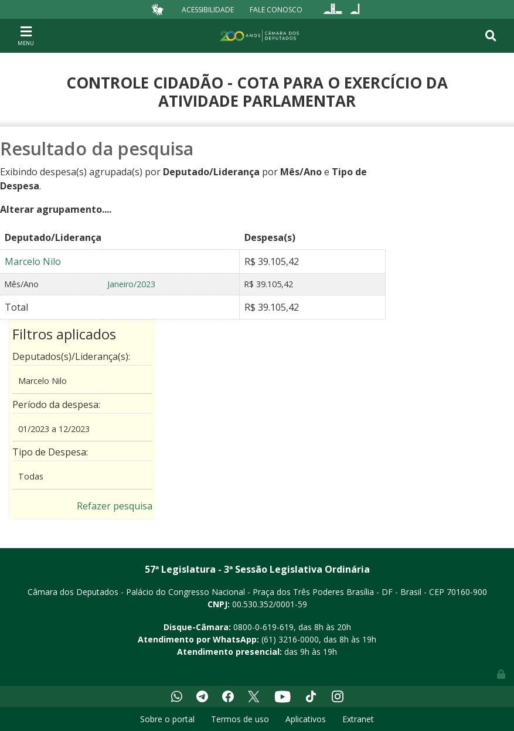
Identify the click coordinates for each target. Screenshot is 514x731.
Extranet (358, 719)
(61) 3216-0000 (290, 639)
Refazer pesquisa (114, 505)
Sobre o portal (167, 719)
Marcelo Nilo (33, 261)
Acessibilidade (208, 9)
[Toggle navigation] (26, 35)
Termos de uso (240, 719)
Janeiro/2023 (131, 284)
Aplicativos (305, 719)
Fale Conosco (276, 9)
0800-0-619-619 (263, 627)
